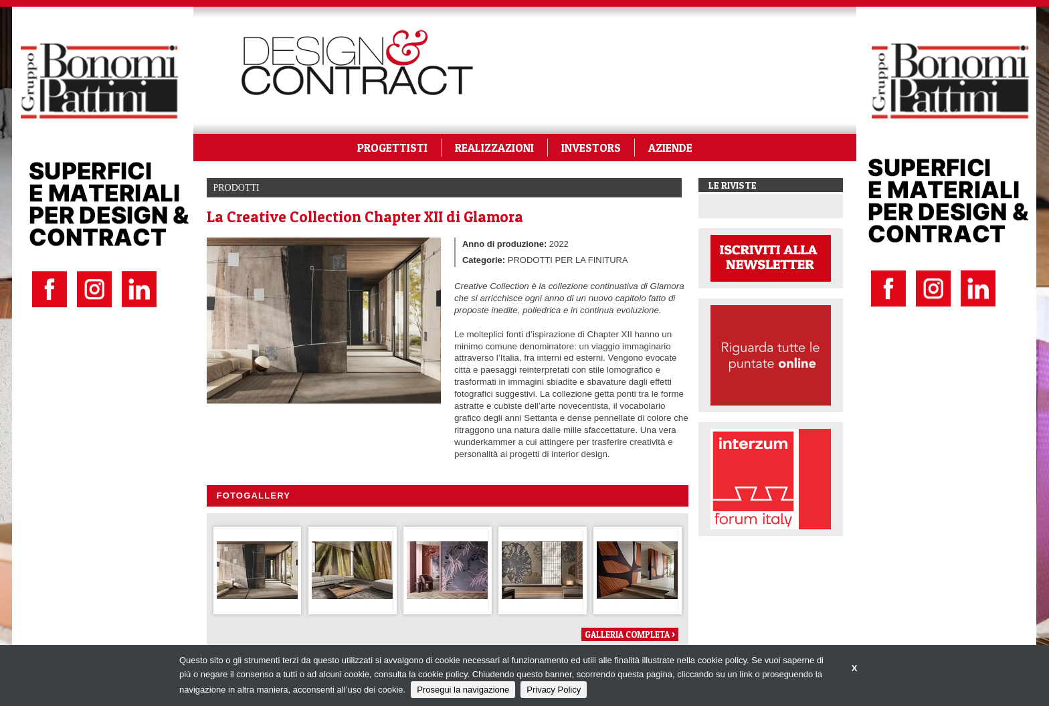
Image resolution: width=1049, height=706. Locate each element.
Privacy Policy (554, 690)
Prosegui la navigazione (463, 690)
